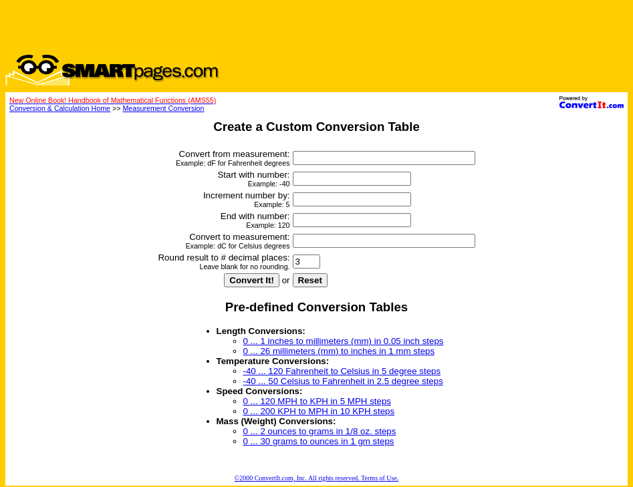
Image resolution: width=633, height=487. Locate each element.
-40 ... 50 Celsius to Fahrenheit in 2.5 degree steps (343, 381)
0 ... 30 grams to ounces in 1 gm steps (318, 441)
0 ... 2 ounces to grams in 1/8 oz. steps (319, 431)
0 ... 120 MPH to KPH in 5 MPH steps (317, 401)
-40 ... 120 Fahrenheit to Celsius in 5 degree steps (342, 371)
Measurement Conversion (163, 108)
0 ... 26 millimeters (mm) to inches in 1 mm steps (339, 351)
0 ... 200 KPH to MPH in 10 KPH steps (319, 411)
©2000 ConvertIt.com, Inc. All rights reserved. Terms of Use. (317, 478)
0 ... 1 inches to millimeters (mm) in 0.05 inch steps (343, 341)
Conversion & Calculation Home (59, 108)
